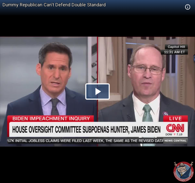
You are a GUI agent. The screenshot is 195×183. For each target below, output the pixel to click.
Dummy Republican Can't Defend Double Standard (54, 4)
